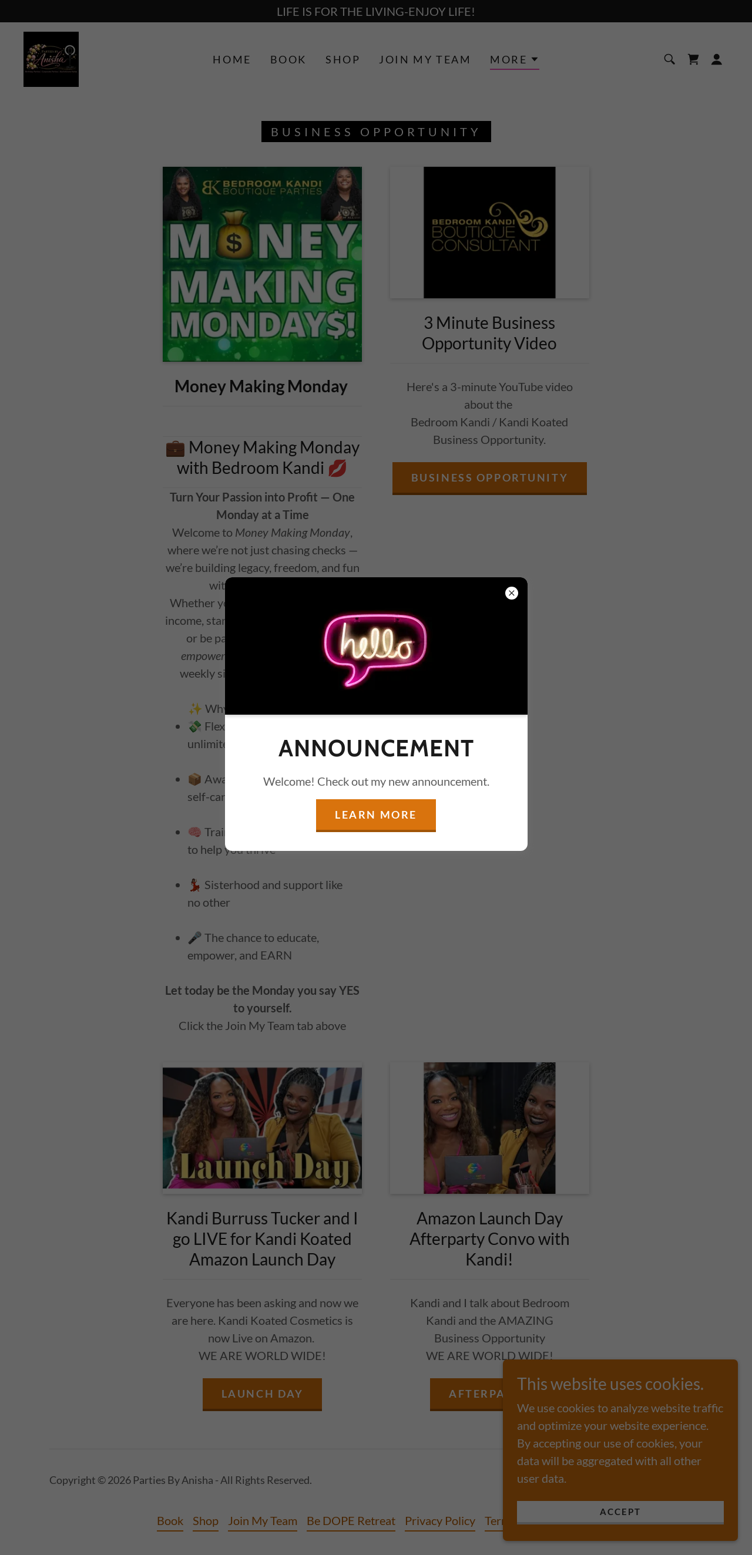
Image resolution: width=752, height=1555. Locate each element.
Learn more (376, 814)
